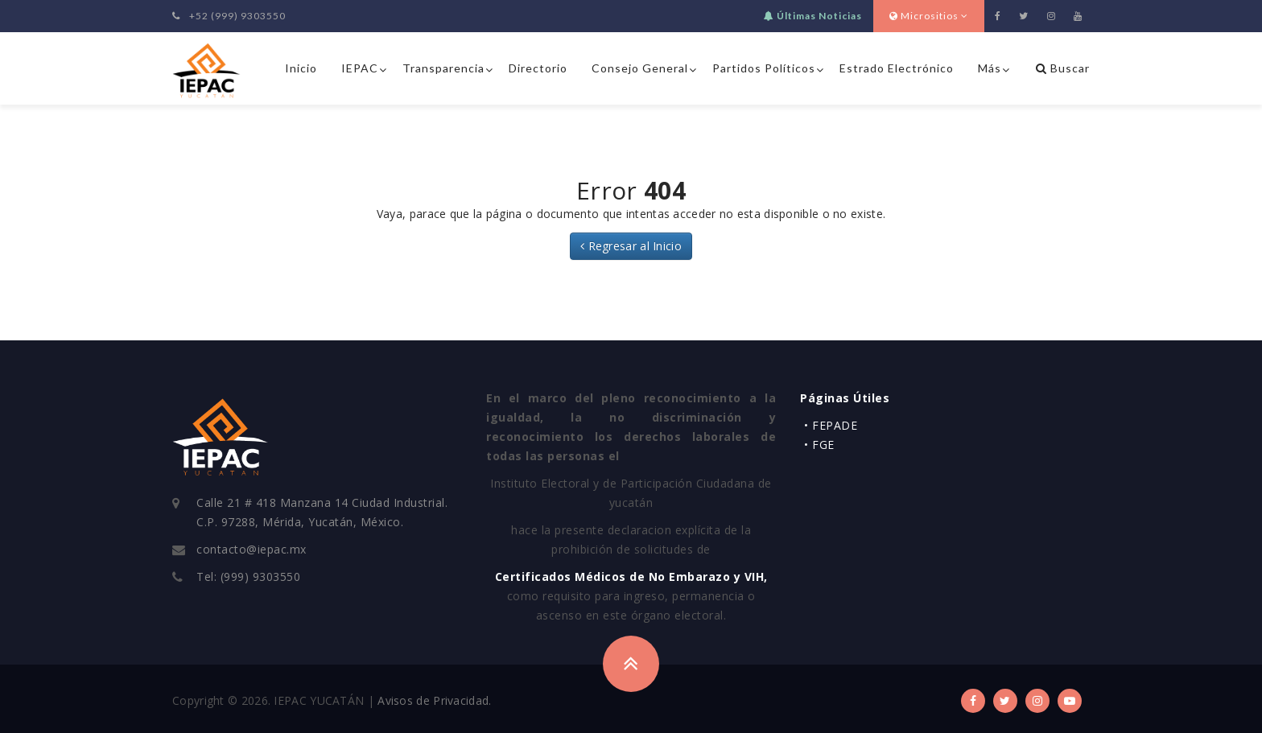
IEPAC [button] (359, 68)
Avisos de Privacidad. (434, 700)
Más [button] (989, 68)
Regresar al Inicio (631, 245)
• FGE (819, 444)
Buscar (1063, 68)
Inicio (301, 68)
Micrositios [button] (928, 16)
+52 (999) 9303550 (229, 16)
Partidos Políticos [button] (763, 68)
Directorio (538, 68)
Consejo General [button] (640, 68)
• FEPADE (830, 425)
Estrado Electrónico (896, 68)
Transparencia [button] (443, 68)
